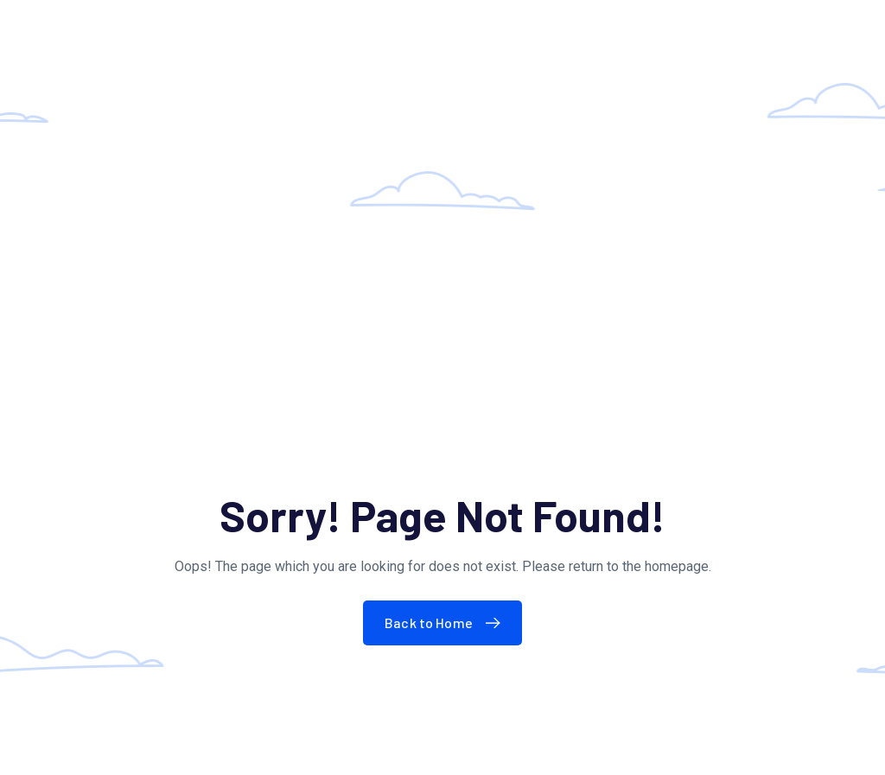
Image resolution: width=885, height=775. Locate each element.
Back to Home (446, 622)
